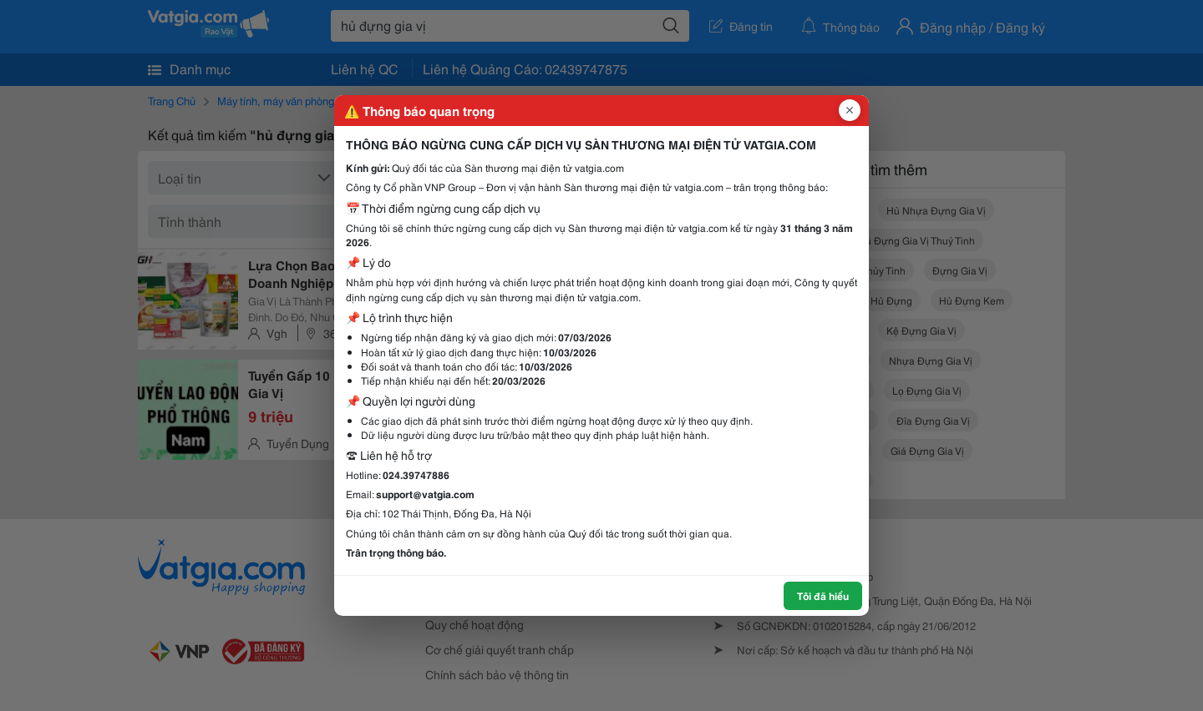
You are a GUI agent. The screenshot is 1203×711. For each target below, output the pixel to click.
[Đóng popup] (849, 110)
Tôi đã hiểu (823, 595)
